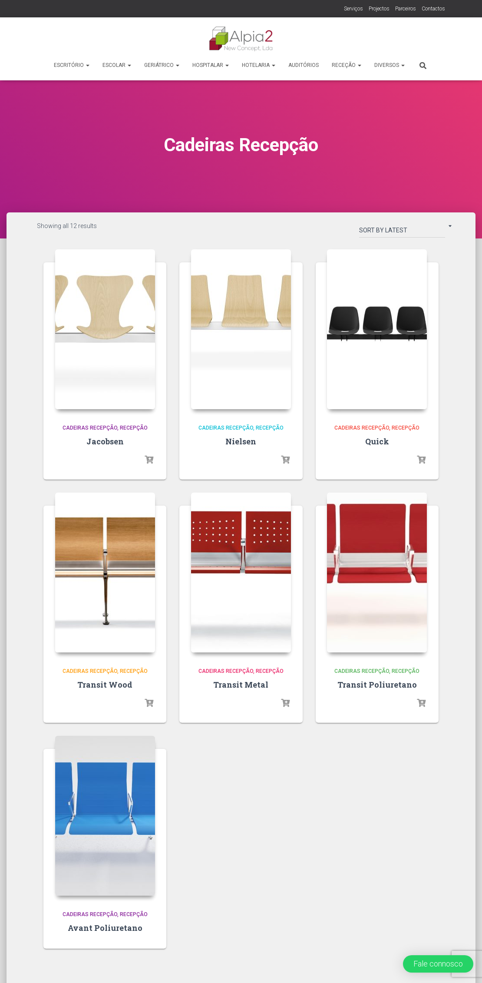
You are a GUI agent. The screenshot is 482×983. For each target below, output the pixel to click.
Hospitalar (210, 65)
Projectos (379, 9)
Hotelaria (258, 65)
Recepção (134, 428)
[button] (438, 964)
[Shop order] (402, 231)
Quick (377, 441)
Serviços (353, 9)
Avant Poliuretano (105, 928)
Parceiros (405, 9)
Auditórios (303, 65)
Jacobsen (105, 441)
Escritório (71, 65)
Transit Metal (240, 684)
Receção (346, 65)
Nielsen (240, 441)
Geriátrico (161, 65)
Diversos (389, 65)
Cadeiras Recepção (90, 428)
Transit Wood (104, 684)
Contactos (433, 9)
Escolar (116, 65)
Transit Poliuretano (377, 684)
